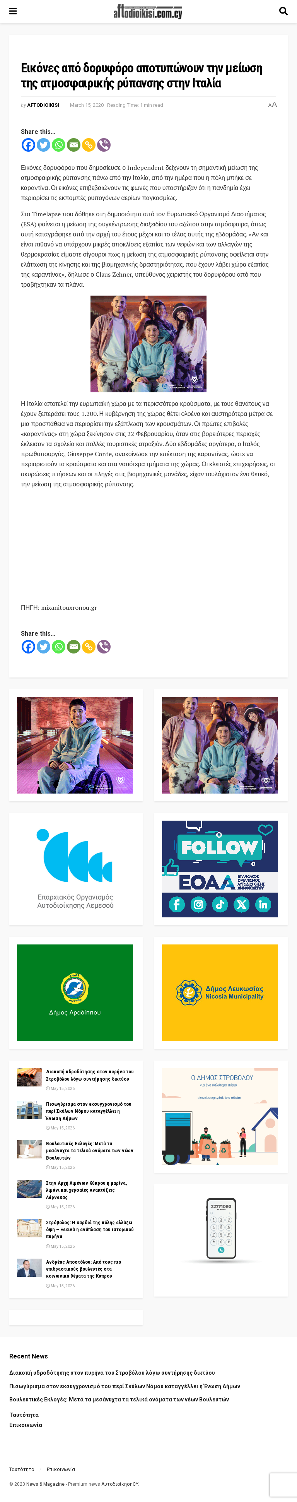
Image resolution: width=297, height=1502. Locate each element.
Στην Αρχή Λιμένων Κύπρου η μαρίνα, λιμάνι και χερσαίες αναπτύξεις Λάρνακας (86, 1190)
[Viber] (104, 145)
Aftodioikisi (43, 105)
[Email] (73, 145)
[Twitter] (43, 145)
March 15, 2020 (87, 105)
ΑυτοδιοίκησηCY (119, 1484)
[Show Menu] (13, 11)
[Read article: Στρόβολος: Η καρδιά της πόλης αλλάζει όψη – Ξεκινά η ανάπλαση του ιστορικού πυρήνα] (29, 1228)
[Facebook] (28, 145)
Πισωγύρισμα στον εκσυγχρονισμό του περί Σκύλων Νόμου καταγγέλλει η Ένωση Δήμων (88, 1111)
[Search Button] (283, 11)
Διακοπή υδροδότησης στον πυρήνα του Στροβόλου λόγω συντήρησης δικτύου (112, 1373)
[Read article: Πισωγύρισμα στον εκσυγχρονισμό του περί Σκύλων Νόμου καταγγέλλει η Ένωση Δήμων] (29, 1110)
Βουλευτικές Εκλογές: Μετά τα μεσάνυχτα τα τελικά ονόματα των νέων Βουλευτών (89, 1150)
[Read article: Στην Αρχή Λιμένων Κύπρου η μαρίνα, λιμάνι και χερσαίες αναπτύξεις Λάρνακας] (29, 1188)
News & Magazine (45, 1484)
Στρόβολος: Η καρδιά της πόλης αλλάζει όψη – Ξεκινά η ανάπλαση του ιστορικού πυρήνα (90, 1229)
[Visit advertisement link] (148, 344)
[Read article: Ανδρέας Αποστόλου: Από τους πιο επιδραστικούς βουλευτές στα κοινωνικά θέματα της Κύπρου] (29, 1267)
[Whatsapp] (58, 145)
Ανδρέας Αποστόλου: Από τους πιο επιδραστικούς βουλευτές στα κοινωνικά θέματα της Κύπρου (83, 1269)
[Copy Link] (89, 145)
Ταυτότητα (24, 1415)
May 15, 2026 (60, 1088)
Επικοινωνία (25, 1425)
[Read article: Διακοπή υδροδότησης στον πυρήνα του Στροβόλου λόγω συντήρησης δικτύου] (29, 1077)
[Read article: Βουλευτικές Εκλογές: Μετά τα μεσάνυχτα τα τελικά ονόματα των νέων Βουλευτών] (29, 1149)
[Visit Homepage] (148, 11)
